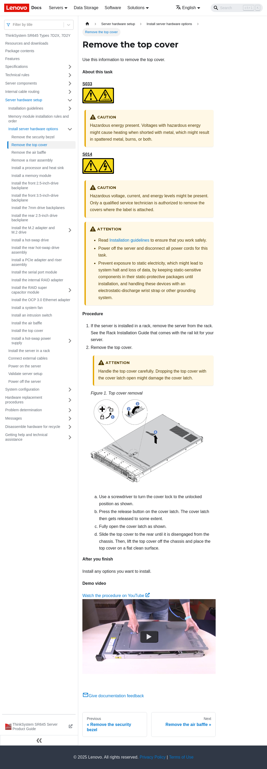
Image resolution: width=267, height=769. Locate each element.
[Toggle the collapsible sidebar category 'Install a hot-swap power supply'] (70, 341)
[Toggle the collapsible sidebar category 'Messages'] (70, 418)
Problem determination (23, 410)
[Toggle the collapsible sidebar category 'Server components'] (70, 83)
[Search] (237, 8)
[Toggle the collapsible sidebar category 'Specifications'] (70, 67)
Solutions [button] (135, 7)
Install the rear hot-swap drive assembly (35, 250)
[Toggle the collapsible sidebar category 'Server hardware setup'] (70, 100)
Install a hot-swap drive (30, 240)
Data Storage (86, 7)
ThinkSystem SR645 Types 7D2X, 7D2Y (37, 35)
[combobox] (13, 25)
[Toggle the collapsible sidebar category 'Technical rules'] (70, 75)
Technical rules (17, 75)
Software (113, 7)
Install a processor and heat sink (37, 168)
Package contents (19, 51)
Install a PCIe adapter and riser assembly (36, 262)
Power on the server (24, 366)
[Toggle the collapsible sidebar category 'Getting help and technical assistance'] (70, 437)
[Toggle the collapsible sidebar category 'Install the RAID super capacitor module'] (70, 290)
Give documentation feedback (113, 696)
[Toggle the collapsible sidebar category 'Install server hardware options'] (70, 129)
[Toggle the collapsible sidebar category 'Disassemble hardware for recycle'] (70, 427)
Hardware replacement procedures (23, 399)
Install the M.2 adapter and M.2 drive (33, 230)
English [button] (186, 7)
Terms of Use (181, 757)
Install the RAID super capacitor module (29, 289)
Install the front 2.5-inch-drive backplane (35, 185)
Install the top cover (27, 331)
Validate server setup (25, 374)
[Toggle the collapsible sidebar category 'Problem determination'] (70, 410)
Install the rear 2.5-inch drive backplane (34, 217)
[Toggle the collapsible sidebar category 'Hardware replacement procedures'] (70, 400)
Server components (21, 83)
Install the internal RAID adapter (37, 280)
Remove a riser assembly (32, 160)
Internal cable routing (22, 92)
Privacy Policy (153, 757)
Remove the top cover (29, 145)
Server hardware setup (23, 100)
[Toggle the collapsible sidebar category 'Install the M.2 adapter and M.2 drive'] (70, 230)
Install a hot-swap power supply (31, 340)
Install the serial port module (34, 272)
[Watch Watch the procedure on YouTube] (149, 637)
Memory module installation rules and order (38, 118)
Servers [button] (56, 7)
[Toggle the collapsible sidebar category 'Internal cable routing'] (70, 92)
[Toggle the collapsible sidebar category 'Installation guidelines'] (70, 108)
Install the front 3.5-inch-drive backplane (35, 197)
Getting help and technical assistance (26, 437)
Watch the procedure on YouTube (116, 595)
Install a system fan (27, 308)
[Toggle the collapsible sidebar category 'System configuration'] (70, 389)
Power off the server (24, 381)
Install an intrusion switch (31, 315)
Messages (13, 418)
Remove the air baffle (28, 152)
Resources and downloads (26, 43)
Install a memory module (31, 176)
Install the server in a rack (29, 351)
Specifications (16, 66)
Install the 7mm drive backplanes (38, 208)
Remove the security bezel (32, 137)
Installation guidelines (25, 108)
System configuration (22, 389)
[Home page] (87, 24)
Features (12, 59)
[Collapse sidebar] (39, 740)
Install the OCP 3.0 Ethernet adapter (40, 300)
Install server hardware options (33, 129)
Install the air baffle (26, 323)
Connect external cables (27, 358)
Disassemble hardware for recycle (32, 427)
